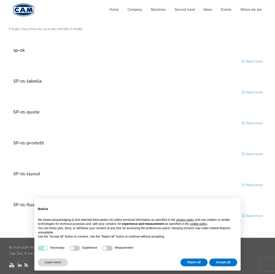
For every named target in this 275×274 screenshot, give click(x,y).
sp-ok (19, 50)
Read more (254, 61)
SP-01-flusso (26, 204)
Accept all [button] (223, 262)
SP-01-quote (26, 112)
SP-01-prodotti (28, 142)
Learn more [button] (53, 262)
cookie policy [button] (198, 224)
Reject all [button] (193, 262)
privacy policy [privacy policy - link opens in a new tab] (185, 219)
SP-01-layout (26, 173)
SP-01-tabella (27, 81)
